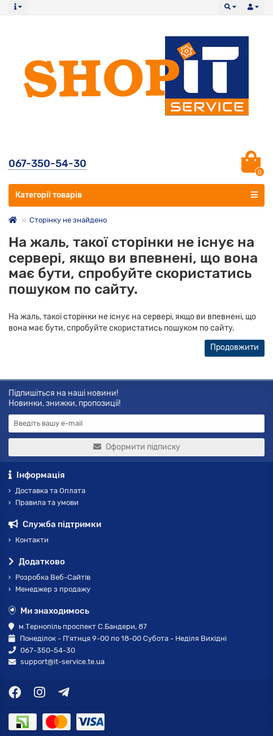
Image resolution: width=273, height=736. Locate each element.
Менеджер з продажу (49, 589)
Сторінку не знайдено (68, 220)
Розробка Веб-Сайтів (49, 577)
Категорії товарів (136, 195)
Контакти (28, 540)
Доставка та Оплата (46, 490)
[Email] (136, 423)
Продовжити (234, 347)
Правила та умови (43, 502)
